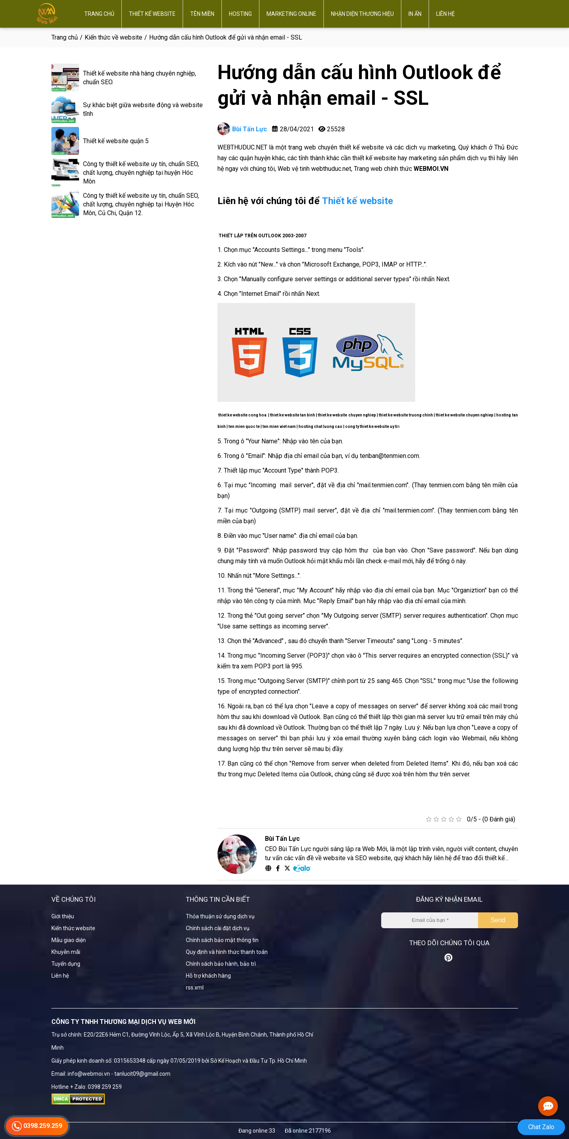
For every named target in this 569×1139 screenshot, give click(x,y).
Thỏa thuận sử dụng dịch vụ (220, 916)
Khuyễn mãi (65, 952)
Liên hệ (445, 14)
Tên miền (202, 14)
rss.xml (195, 987)
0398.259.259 (37, 1130)
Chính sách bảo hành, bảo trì (221, 964)
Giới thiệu (62, 916)
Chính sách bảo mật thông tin (222, 940)
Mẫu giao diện (68, 940)
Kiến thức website (73, 928)
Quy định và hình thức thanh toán (227, 952)
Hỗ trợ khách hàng (208, 976)
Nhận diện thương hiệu (362, 14)
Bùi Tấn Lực (242, 129)
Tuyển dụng (65, 964)
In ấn (415, 14)
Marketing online (291, 14)
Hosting (240, 14)
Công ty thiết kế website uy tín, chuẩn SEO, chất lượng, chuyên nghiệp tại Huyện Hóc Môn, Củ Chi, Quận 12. (141, 204)
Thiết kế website (152, 14)
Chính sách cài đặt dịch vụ (218, 928)
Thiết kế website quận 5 (116, 141)
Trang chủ (99, 14)
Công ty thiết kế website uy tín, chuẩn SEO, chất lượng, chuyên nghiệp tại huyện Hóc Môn (141, 172)
